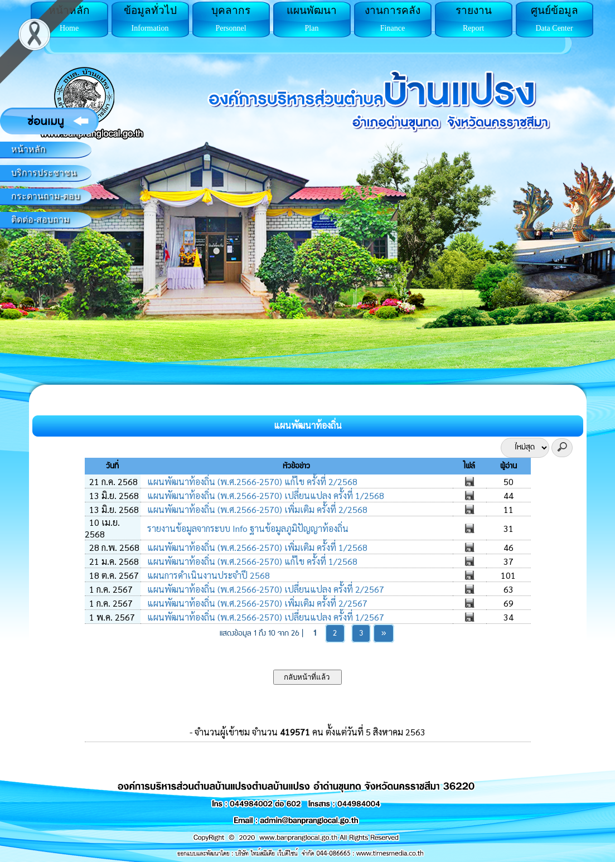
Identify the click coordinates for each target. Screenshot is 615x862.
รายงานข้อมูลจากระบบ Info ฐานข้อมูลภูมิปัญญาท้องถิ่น (246, 528)
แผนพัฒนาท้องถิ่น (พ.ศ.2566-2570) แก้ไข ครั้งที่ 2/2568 (251, 481)
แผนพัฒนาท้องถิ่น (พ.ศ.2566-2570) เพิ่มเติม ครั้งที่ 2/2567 (256, 603)
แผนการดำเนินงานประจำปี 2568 (207, 575)
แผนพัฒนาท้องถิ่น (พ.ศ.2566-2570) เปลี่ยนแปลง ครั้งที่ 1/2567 (264, 617)
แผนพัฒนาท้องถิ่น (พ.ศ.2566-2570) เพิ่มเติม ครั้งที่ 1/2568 (256, 547)
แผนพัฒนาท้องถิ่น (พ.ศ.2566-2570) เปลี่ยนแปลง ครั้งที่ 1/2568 (264, 495)
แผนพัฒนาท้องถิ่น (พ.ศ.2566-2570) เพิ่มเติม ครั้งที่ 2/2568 (256, 509)
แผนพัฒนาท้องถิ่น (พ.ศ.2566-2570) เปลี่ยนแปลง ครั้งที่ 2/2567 (264, 589)
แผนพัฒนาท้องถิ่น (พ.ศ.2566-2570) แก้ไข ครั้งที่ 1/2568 (251, 561)
